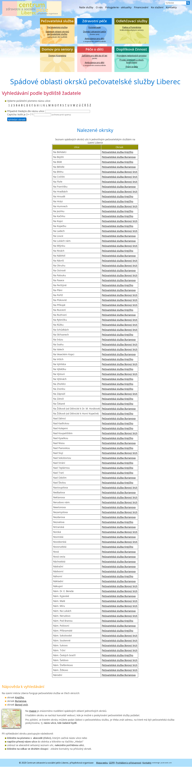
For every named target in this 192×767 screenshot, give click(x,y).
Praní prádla (132, 67)
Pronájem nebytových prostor (132, 56)
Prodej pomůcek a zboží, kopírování (131, 61)
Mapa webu (102, 763)
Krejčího (19, 697)
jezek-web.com (166, 763)
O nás (98, 7)
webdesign (156, 763)
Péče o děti (94, 49)
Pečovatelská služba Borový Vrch (119, 172)
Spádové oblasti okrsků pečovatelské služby (57, 33)
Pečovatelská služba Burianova (119, 157)
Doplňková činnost (131, 49)
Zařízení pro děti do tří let (94, 56)
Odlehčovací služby (131, 21)
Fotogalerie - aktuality (118, 7)
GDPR (112, 763)
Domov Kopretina (57, 56)
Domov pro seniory (57, 49)
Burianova (20, 701)
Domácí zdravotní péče (94, 32)
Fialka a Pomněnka (131, 27)
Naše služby (85, 7)
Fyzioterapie (94, 27)
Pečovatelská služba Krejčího (117, 152)
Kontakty (172, 7)
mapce (32, 711)
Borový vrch (21, 705)
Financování (141, 7)
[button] (187, 4)
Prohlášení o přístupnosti (128, 763)
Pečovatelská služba (57, 21)
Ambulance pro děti (94, 38)
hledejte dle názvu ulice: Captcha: (48, 113)
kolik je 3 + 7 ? (44, 114)
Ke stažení (158, 7)
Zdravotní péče (94, 21)
